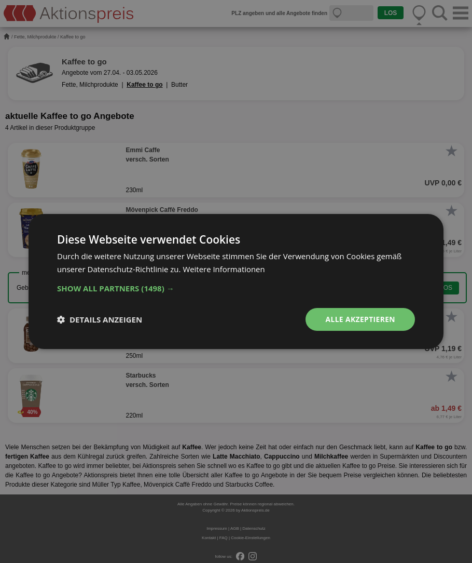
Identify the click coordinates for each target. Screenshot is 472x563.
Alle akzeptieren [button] (360, 319)
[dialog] (236, 281)
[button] (236, 288)
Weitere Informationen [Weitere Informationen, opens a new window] (224, 269)
